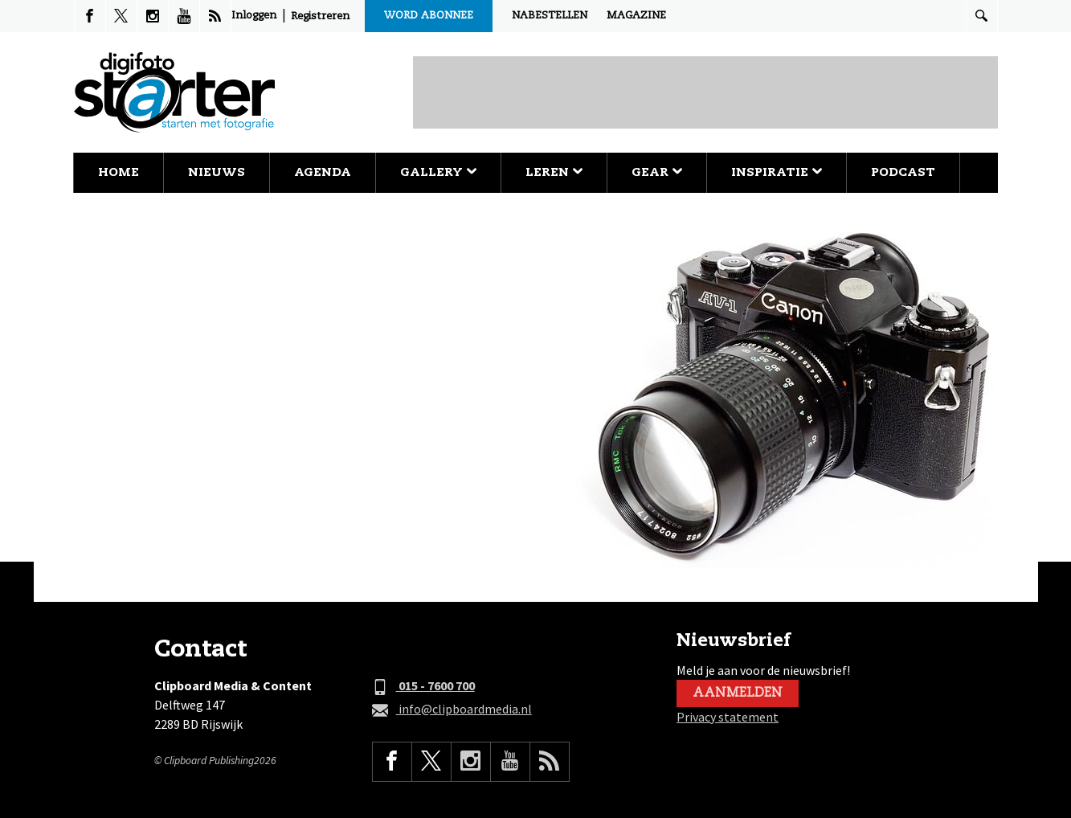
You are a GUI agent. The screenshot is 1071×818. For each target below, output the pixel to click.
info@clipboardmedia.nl (452, 709)
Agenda (322, 172)
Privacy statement (728, 717)
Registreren (320, 16)
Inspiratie (776, 172)
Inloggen (253, 15)
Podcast (903, 172)
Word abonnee (428, 15)
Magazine (636, 15)
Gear (657, 172)
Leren (554, 172)
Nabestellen (549, 15)
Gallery (438, 172)
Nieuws (216, 172)
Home (118, 172)
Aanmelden (738, 693)
